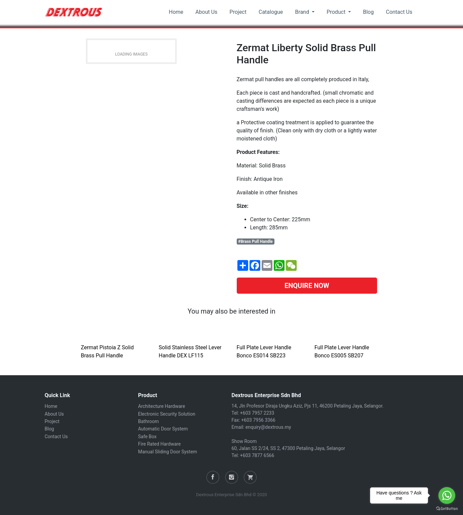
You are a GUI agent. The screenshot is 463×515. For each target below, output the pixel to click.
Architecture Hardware (161, 406)
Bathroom (148, 421)
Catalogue (271, 12)
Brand (302, 12)
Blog (368, 12)
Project (238, 12)
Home (176, 12)
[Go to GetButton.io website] (447, 508)
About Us (206, 12)
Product (337, 12)
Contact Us (399, 12)
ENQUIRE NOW (307, 286)
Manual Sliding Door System (167, 451)
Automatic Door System (163, 428)
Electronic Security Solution (166, 414)
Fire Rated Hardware (159, 444)
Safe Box (147, 436)
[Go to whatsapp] (446, 495)
